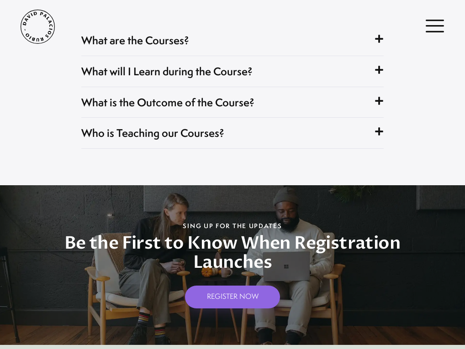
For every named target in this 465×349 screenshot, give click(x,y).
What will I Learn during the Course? (173, 72)
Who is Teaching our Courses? (157, 136)
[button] (232, 73)
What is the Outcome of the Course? (175, 104)
